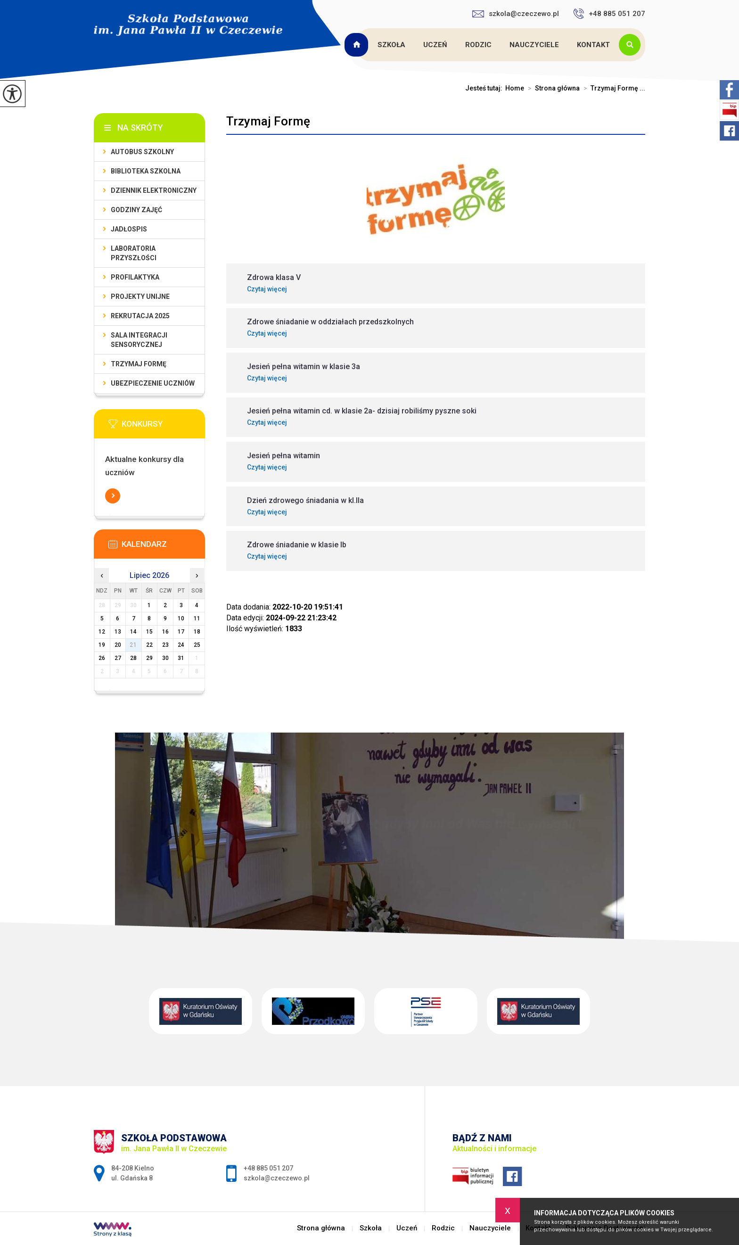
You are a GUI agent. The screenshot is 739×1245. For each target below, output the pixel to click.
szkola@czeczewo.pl (515, 13)
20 (118, 645)
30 (165, 658)
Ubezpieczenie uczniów (153, 383)
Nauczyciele (534, 45)
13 (118, 631)
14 (133, 631)
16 (165, 631)
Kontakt (593, 45)
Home (514, 88)
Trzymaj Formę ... (612, 88)
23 (165, 645)
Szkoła (391, 45)
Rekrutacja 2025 (140, 316)
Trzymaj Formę (268, 121)
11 (197, 618)
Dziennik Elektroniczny (154, 190)
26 (102, 658)
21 (133, 645)
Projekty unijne (140, 296)
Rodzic (478, 45)
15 (149, 631)
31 (181, 658)
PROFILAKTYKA (135, 277)
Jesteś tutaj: (485, 88)
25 (197, 645)
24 (181, 645)
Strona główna (358, 44)
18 (197, 631)
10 (181, 618)
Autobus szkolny (142, 152)
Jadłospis (129, 229)
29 (149, 658)
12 (102, 631)
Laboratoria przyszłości (133, 253)
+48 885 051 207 (609, 13)
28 (133, 658)
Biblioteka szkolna (146, 171)
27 (118, 658)
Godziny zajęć (136, 210)
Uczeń (435, 45)
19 (102, 645)
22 (149, 645)
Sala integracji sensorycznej (139, 339)
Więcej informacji (112, 495)
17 (181, 631)
